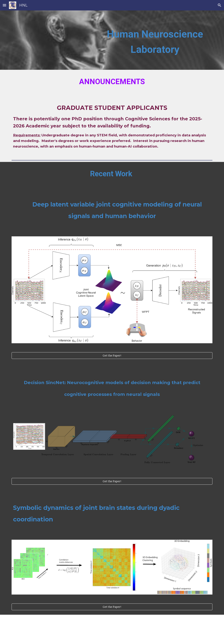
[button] (4, 5)
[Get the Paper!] (112, 355)
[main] (154, 40)
